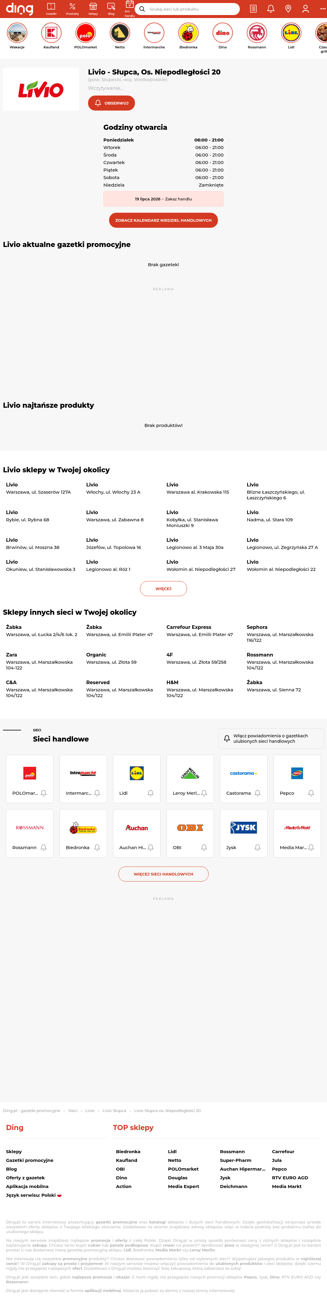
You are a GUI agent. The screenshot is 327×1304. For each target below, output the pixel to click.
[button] (253, 9)
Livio (90, 1110)
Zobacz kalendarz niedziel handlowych (163, 220)
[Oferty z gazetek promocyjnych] (72, 9)
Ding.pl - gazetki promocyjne (31, 1110)
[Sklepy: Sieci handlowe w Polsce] (93, 9)
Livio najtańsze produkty (48, 406)
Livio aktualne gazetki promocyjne (67, 245)
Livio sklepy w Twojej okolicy (56, 470)
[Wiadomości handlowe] (111, 9)
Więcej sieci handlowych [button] (164, 874)
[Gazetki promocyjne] (51, 9)
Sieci (37, 731)
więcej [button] (163, 589)
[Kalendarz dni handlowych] (130, 9)
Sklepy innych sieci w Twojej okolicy (69, 613)
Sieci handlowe (61, 740)
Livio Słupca (114, 1110)
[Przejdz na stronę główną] (19, 9)
